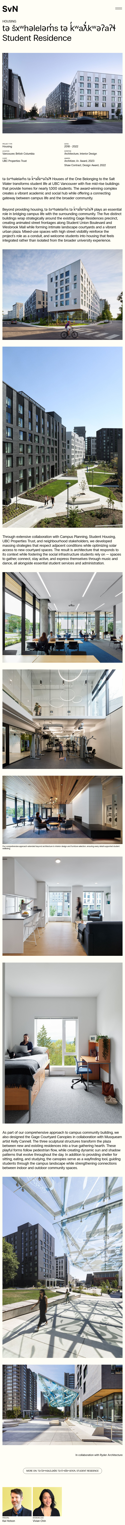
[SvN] (10, 9)
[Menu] (119, 8)
